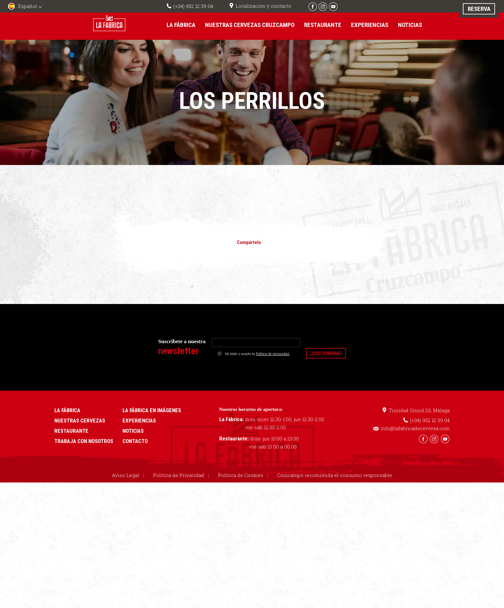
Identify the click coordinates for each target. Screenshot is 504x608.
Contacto (135, 441)
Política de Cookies (240, 475)
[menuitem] (25, 7)
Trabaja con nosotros (83, 441)
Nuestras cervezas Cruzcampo (249, 25)
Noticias (410, 25)
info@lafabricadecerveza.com (415, 428)
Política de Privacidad (178, 475)
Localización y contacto (263, 6)
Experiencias (369, 25)
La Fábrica (180, 25)
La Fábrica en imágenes (151, 410)
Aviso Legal (125, 475)
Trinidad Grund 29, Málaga (419, 410)
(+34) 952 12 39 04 (193, 6)
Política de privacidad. (273, 353)
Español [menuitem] (27, 6)
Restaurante (322, 25)
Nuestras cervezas (79, 420)
